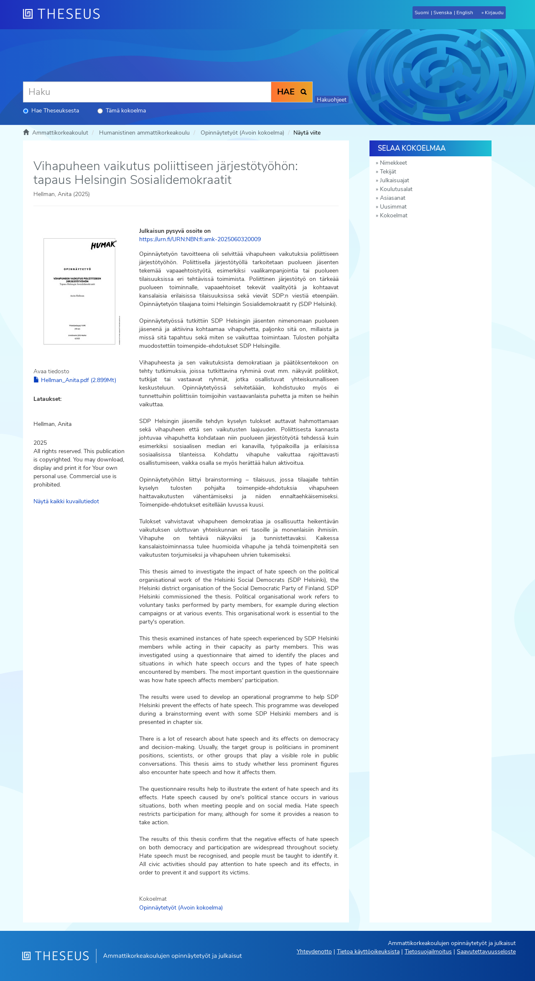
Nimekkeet (393, 163)
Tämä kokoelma (121, 111)
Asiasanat (392, 198)
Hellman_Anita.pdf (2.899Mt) (74, 380)
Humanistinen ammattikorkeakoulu (144, 133)
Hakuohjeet (331, 100)
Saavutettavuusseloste (486, 952)
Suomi (422, 12)
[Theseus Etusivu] (65, 14)
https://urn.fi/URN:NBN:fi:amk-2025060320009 (200, 239)
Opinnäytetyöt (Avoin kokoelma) (242, 133)
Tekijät (388, 172)
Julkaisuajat (394, 180)
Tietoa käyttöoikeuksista (368, 952)
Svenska (442, 12)
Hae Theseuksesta (51, 111)
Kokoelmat (394, 215)
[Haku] (147, 92)
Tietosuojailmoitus (428, 952)
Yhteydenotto (314, 952)
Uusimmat (393, 207)
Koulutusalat (396, 189)
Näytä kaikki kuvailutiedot (66, 501)
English (464, 12)
